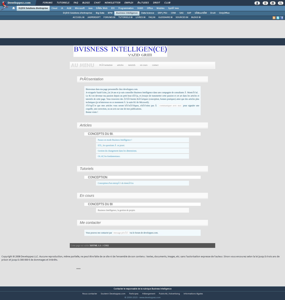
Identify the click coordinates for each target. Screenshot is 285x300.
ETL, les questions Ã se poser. (111, 145)
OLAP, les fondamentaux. (109, 156)
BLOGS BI (196, 17)
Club (167, 2)
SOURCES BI (182, 17)
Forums (47, 2)
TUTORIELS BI (125, 17)
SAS (181, 13)
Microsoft (80, 8)
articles (120, 65)
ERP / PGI (162, 13)
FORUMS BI (109, 17)
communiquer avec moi (170, 105)
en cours (144, 65)
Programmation (126, 8)
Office (150, 8)
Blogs (86, 2)
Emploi (128, 2)
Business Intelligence (127, 13)
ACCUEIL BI (79, 17)
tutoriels (132, 65)
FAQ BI (151, 17)
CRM (173, 13)
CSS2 (106, 245)
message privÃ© (120, 232)
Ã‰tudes (143, 2)
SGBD (140, 8)
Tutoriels (63, 2)
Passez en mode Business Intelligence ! (115, 140)
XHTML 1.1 (95, 245)
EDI (113, 8)
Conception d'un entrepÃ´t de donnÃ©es (116, 183)
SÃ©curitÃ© (201, 13)
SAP (189, 13)
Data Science (147, 13)
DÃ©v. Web (101, 8)
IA (62, 8)
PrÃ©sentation (106, 65)
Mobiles (160, 8)
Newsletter (112, 2)
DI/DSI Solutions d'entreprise (33, 8)
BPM (110, 13)
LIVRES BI (141, 17)
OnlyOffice (224, 13)
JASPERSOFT (94, 17)
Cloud (54, 8)
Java (90, 8)
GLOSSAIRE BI (165, 17)
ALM (69, 8)
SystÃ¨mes (173, 8)
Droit (156, 2)
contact (155, 65)
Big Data (100, 13)
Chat (97, 2)
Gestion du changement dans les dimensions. (117, 151)
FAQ (75, 2)
